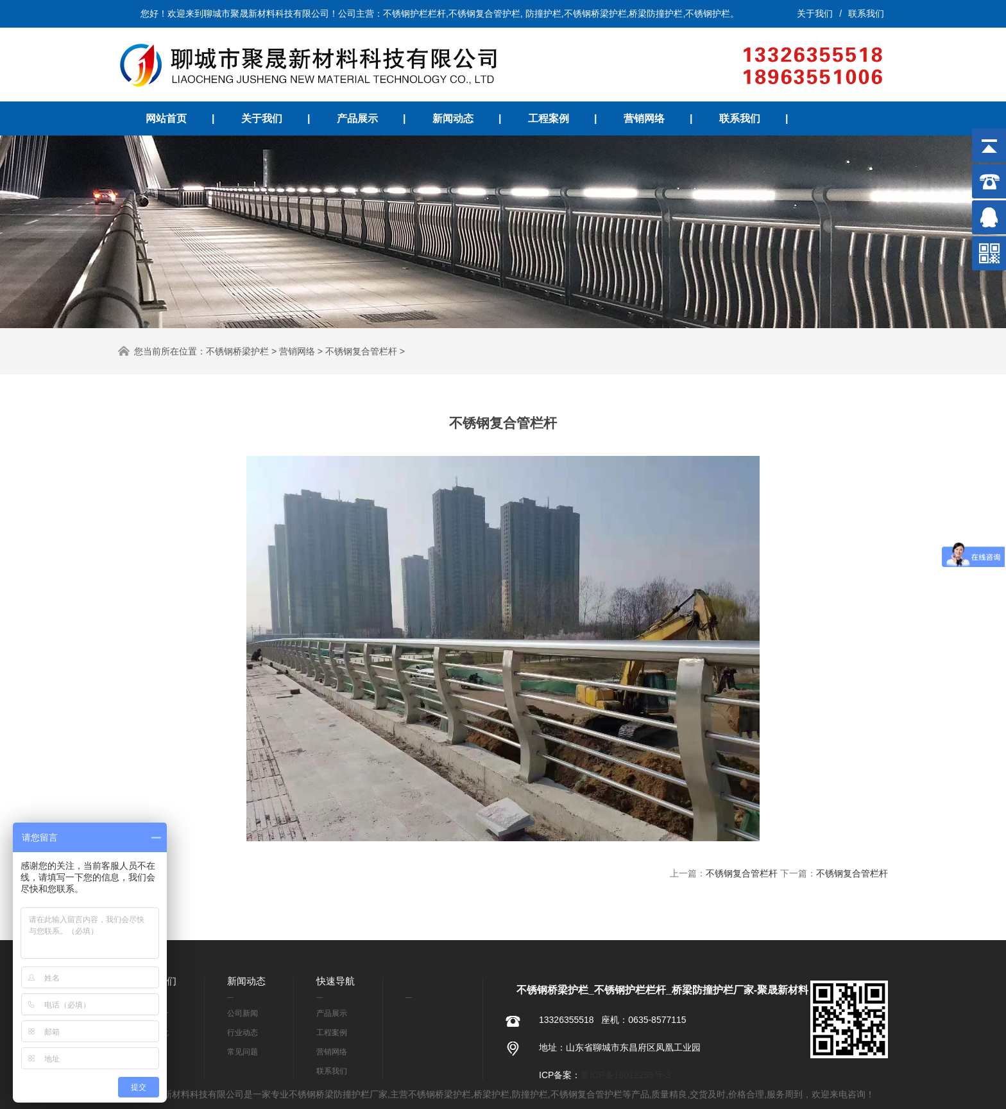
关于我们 (815, 13)
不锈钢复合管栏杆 (361, 351)
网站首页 (166, 118)
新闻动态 (452, 118)
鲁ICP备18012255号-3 (625, 1075)
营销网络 (644, 118)
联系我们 (866, 13)
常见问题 (242, 1051)
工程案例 (548, 118)
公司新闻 (242, 1013)
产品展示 (357, 118)
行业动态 (242, 1032)
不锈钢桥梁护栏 (237, 351)
